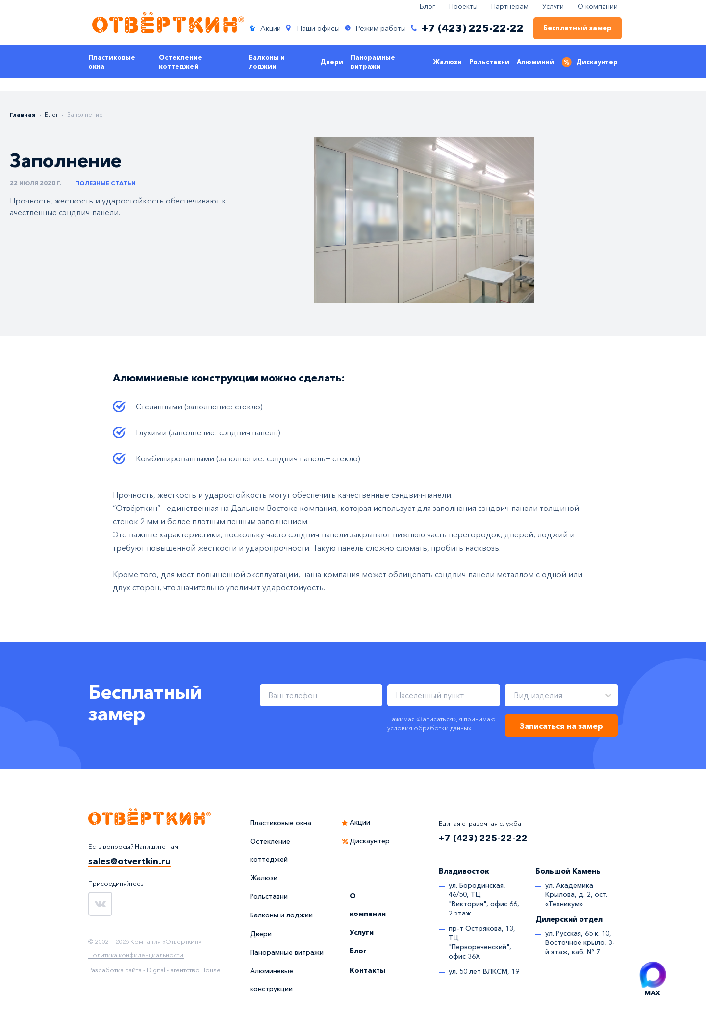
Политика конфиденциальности (135, 955)
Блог (427, 6)
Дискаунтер (597, 62)
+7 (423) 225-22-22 (483, 838)
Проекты (463, 6)
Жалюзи (447, 62)
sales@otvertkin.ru (129, 861)
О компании (598, 6)
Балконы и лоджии (267, 61)
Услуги (553, 6)
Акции (360, 822)
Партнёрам (510, 6)
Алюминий (535, 62)
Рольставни (489, 62)
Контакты (368, 970)
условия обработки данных (429, 728)
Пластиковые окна (111, 61)
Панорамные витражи (373, 61)
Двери (331, 62)
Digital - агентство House (184, 970)
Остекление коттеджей (180, 61)
